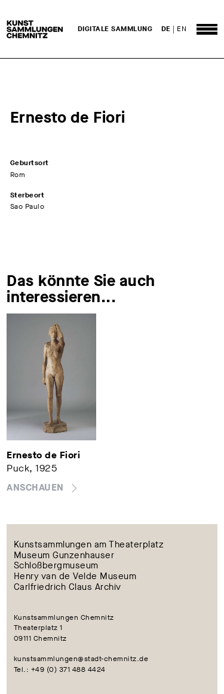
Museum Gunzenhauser (64, 555)
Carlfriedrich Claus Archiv (67, 587)
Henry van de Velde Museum (75, 576)
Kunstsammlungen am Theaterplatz (89, 544)
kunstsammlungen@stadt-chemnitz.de (81, 658)
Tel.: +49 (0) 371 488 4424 (60, 669)
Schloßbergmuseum (56, 566)
